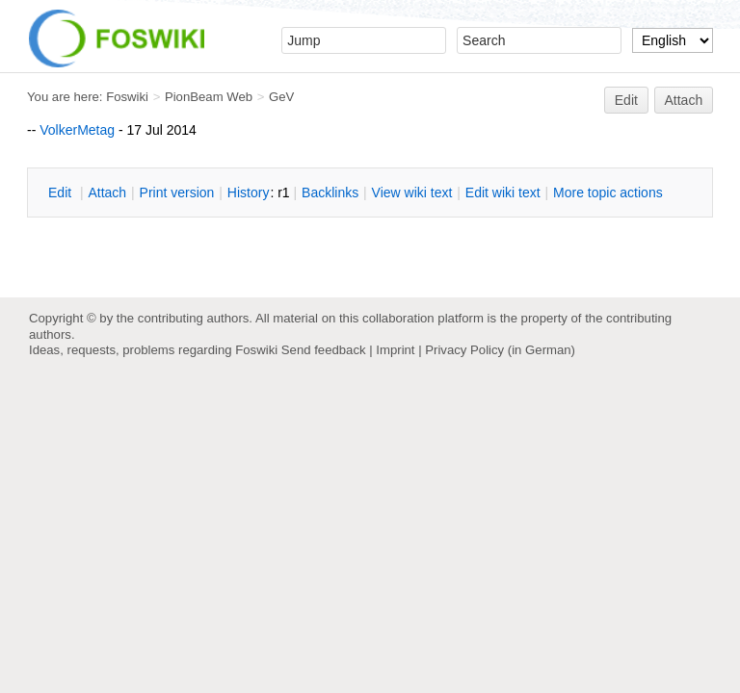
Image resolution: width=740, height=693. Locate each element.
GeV (281, 97)
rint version (177, 192)
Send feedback (323, 350)
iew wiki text (412, 192)
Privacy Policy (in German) (500, 350)
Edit (626, 100)
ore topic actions (608, 192)
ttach (107, 192)
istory (248, 192)
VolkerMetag (77, 130)
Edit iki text (503, 192)
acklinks (330, 192)
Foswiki (127, 97)
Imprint (395, 350)
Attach (684, 100)
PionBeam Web (208, 97)
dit (61, 192)
